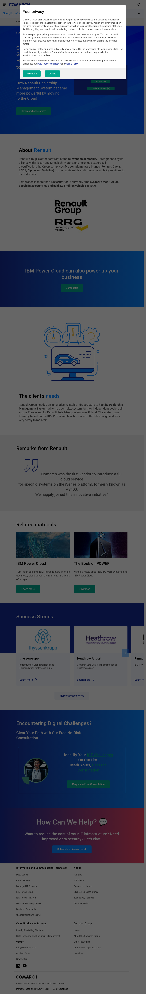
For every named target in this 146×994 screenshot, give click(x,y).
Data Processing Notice (49, 63)
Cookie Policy (71, 63)
